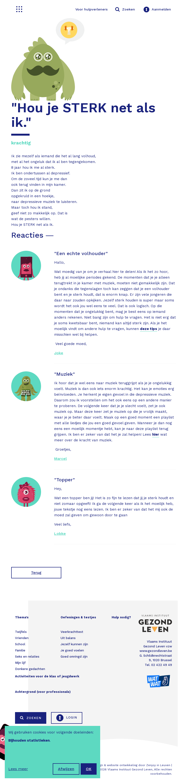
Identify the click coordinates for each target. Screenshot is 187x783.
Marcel (60, 458)
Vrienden (22, 638)
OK (88, 769)
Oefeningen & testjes (78, 617)
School (20, 644)
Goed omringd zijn (74, 656)
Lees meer (18, 769)
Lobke (60, 533)
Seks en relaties (27, 656)
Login (66, 717)
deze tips (148, 329)
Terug (36, 572)
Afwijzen (66, 769)
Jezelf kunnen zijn (74, 644)
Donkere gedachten (30, 669)
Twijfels (21, 632)
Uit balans (68, 638)
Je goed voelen (72, 650)
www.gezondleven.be (156, 651)
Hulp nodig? (121, 617)
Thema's (22, 617)
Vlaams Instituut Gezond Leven (130, 769)
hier (155, 434)
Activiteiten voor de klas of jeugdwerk (47, 676)
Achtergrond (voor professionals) (43, 692)
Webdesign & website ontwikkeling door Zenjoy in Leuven (128, 765)
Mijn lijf (20, 663)
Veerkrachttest (72, 632)
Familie (20, 650)
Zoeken (30, 718)
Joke (58, 353)
